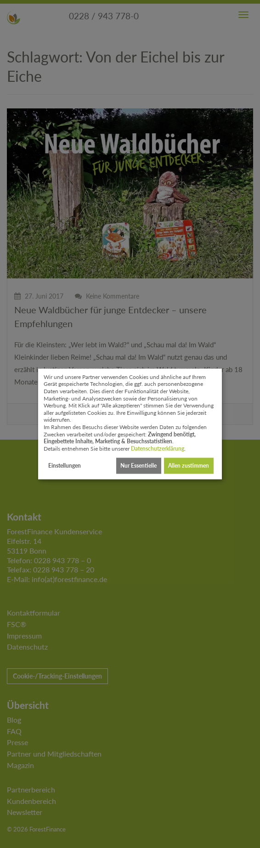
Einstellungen (64, 465)
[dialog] (130, 423)
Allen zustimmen (188, 465)
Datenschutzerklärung (157, 448)
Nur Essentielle (138, 465)
